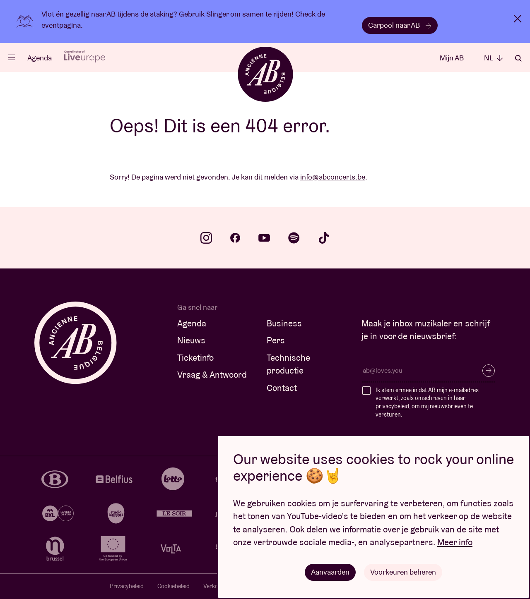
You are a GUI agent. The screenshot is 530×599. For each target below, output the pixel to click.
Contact (282, 387)
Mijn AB (452, 57)
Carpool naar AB (399, 25)
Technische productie (288, 364)
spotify (294, 238)
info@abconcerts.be (332, 177)
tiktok (324, 238)
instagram (206, 238)
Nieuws (191, 340)
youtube (264, 238)
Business (284, 323)
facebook (235, 238)
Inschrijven (488, 370)
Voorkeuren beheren (403, 572)
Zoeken (518, 58)
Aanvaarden (330, 572)
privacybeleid (392, 406)
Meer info (454, 542)
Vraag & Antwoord (212, 374)
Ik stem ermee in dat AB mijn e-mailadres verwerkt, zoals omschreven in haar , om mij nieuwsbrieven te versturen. (427, 402)
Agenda (39, 57)
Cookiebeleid (173, 586)
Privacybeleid (127, 586)
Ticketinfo (195, 357)
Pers (276, 340)
